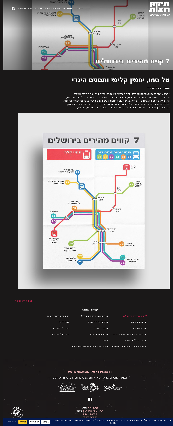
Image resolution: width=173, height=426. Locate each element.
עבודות (65, 8)
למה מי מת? (60, 322)
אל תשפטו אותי (135, 328)
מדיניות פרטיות (86, 417)
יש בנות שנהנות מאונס (55, 316)
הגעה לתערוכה (21, 8)
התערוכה (75, 8)
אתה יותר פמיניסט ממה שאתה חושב (125, 346)
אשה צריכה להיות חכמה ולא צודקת (126, 334)
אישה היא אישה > (18, 301)
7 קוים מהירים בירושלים (131, 316)
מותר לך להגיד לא (57, 328)
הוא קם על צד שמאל (94, 322)
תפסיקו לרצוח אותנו (56, 334)
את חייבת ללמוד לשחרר (131, 340)
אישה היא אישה (135, 322)
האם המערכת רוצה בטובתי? (91, 316)
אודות (36, 8)
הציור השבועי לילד (95, 334)
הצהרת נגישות (87, 414)
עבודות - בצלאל (86, 310)
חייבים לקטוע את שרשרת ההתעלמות (86, 346)
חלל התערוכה (50, 8)
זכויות (101, 340)
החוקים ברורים (97, 328)
